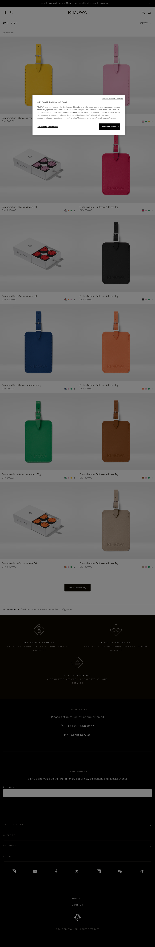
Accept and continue (109, 126)
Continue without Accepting (112, 99)
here (75, 112)
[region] (78, 115)
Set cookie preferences (48, 126)
